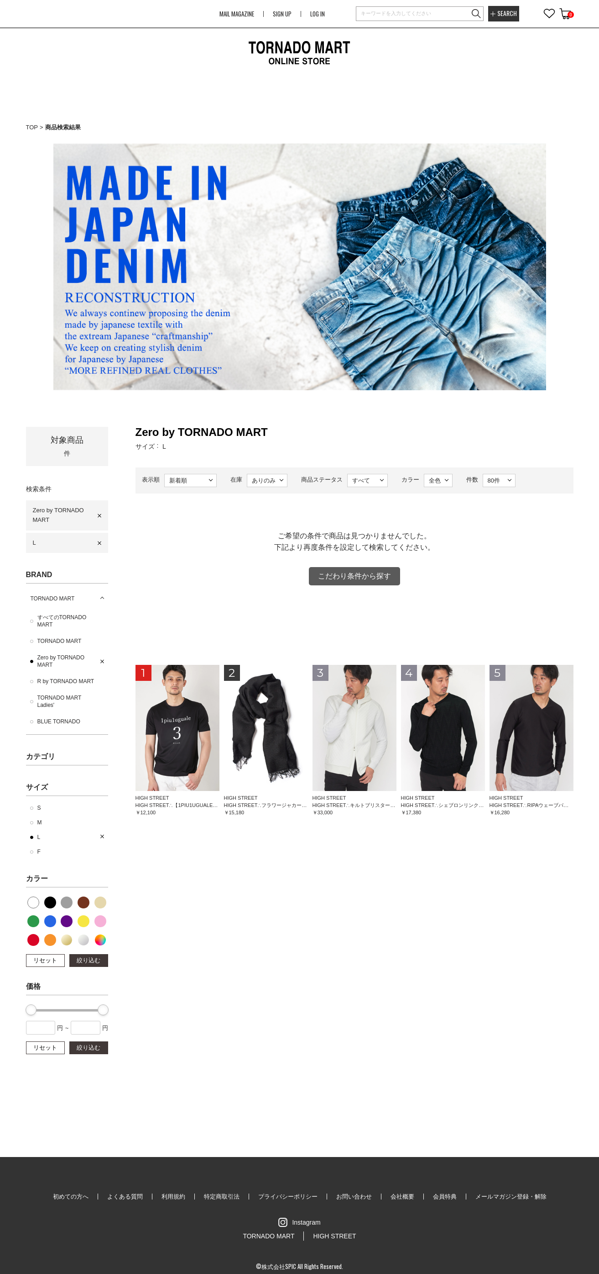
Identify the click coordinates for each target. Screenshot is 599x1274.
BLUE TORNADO (58, 721)
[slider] (31, 1009)
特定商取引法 (222, 1196)
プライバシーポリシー (288, 1196)
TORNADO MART (53, 598)
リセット (45, 960)
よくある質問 (125, 1196)
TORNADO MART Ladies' (59, 701)
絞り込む (88, 960)
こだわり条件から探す (354, 576)
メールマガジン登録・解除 (511, 1196)
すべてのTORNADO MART (62, 621)
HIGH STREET (334, 1236)
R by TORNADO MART (65, 681)
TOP (32, 127)
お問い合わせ (354, 1196)
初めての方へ (71, 1196)
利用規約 (173, 1196)
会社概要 (402, 1196)
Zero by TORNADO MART (58, 515)
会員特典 (445, 1196)
